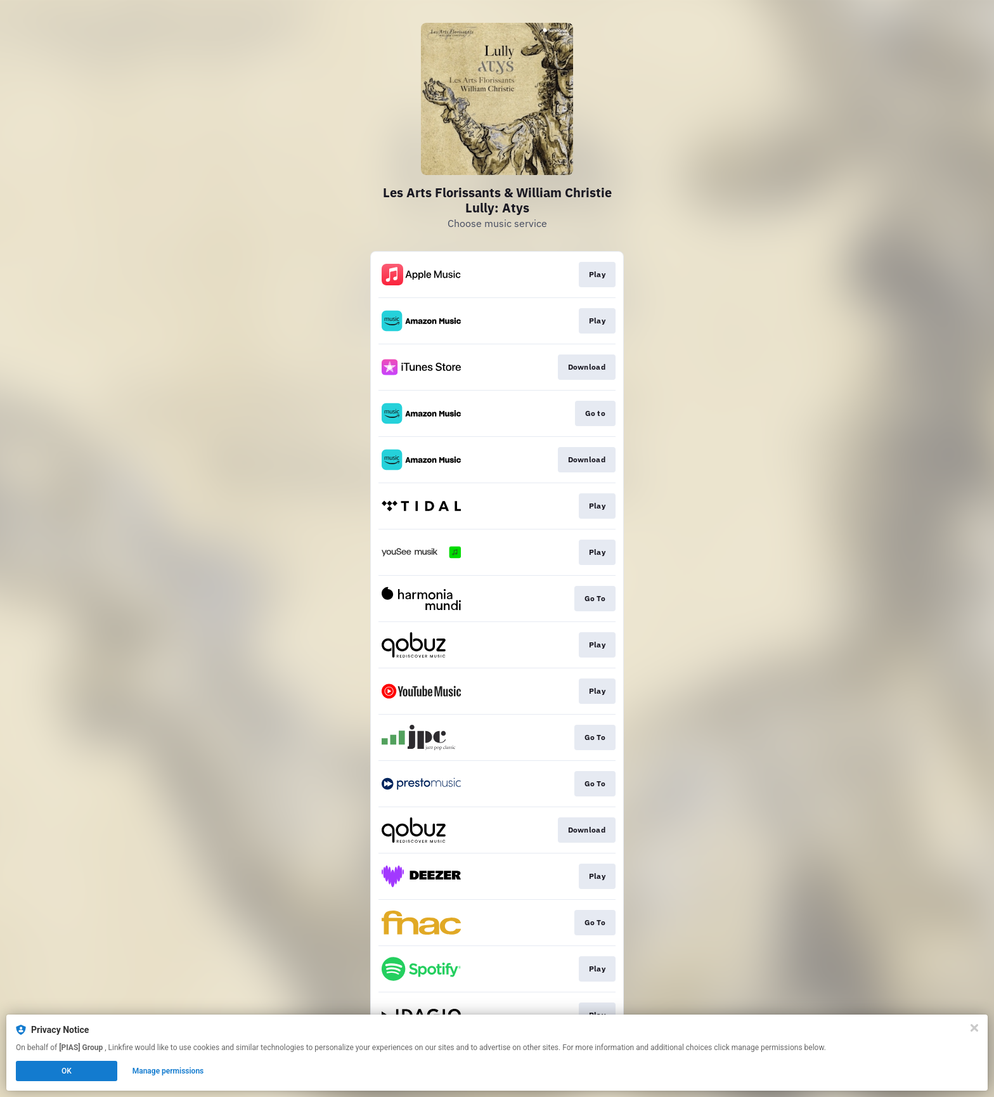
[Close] (974, 1028)
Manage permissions (168, 1071)
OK (66, 1071)
